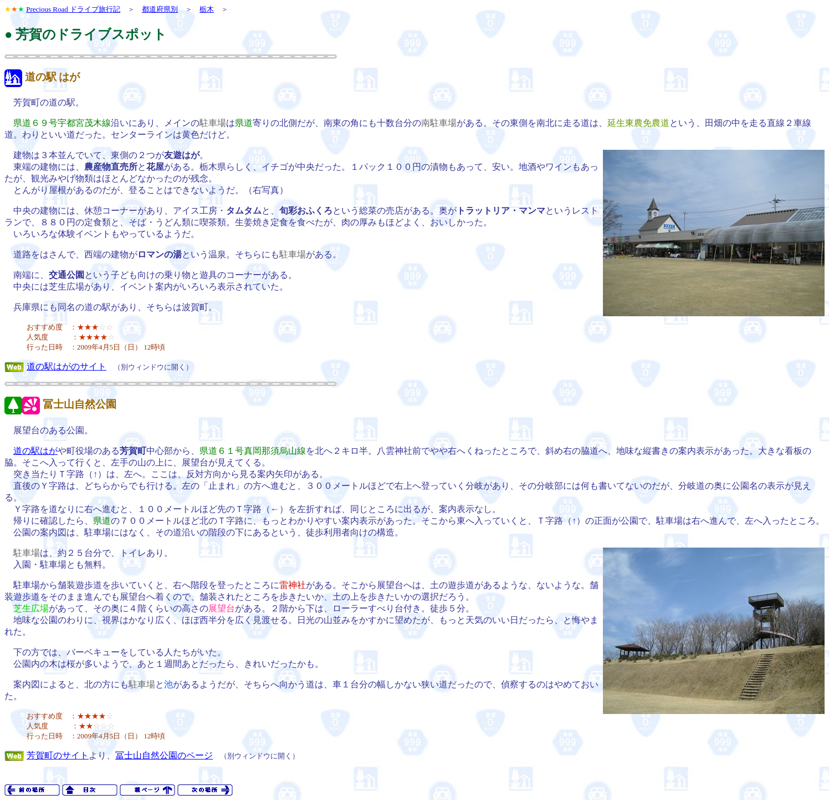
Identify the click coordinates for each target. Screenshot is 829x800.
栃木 (206, 9)
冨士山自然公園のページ (164, 755)
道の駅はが (35, 450)
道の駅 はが (52, 77)
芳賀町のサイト (58, 755)
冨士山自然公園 (79, 404)
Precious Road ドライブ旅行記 (73, 9)
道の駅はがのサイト (66, 366)
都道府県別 (160, 9)
